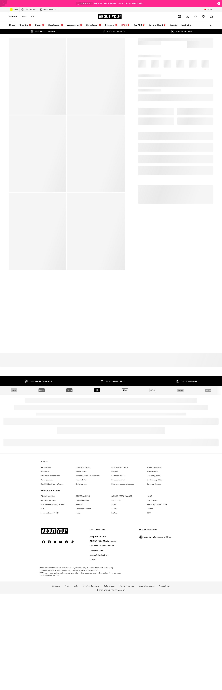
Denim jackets (47, 569)
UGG (43, 597)
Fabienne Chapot (83, 597)
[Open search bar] (209, 25)
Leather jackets (118, 564)
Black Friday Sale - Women (52, 573)
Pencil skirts (81, 569)
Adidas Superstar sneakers (88, 564)
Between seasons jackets (122, 573)
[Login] (187, 16)
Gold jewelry (81, 573)
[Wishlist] (203, 16)
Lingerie (115, 560)
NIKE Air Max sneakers (50, 564)
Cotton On (116, 589)
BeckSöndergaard (48, 589)
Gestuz (150, 597)
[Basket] (211, 16)
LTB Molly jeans (153, 564)
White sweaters (154, 556)
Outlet (14, 9)
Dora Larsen (152, 589)
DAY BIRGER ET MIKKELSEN (53, 593)
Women (13, 16)
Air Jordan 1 (46, 556)
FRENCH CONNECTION (157, 593)
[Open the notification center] (195, 16)
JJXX (149, 602)
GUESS (114, 597)
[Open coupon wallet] (179, 16)
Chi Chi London (82, 589)
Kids (33, 16)
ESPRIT (79, 593)
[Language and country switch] (208, 9)
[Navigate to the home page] (109, 16)
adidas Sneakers (83, 556)
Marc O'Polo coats (119, 556)
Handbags (45, 560)
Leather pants (117, 569)
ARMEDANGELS (83, 585)
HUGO (149, 585)
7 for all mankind (48, 585)
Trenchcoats (152, 560)
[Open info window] (218, 3)
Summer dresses (154, 573)
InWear (114, 602)
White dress (81, 560)
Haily (78, 602)
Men (24, 16)
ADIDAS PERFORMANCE (121, 585)
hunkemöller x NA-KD (50, 602)
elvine (113, 593)
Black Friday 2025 (154, 569)
